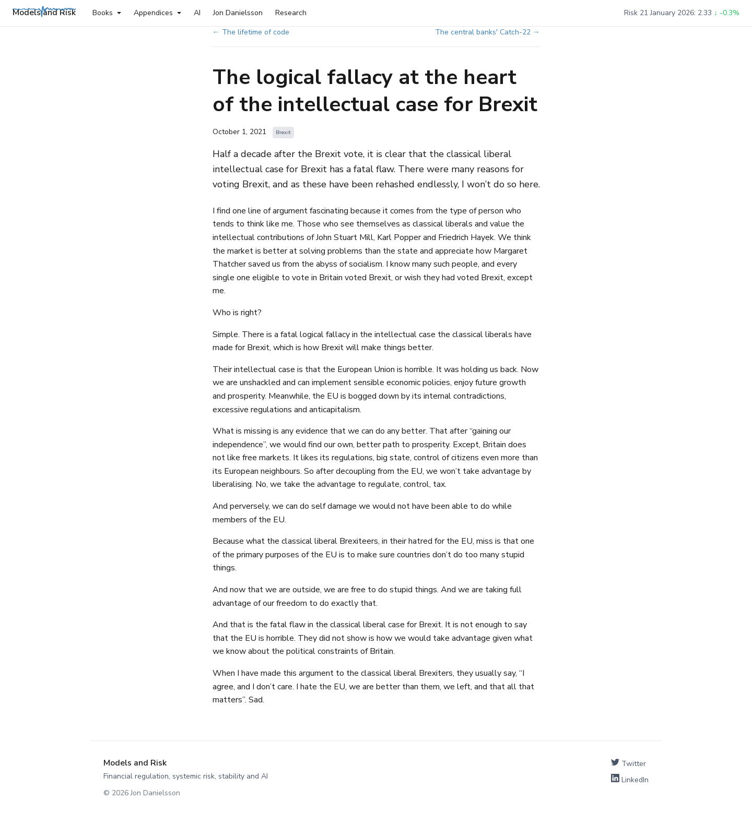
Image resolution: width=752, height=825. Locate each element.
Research (291, 13)
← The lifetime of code (251, 32)
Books (106, 13)
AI (197, 13)
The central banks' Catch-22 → (487, 32)
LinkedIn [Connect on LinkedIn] (630, 779)
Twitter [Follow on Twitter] (628, 763)
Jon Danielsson (238, 13)
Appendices (157, 13)
